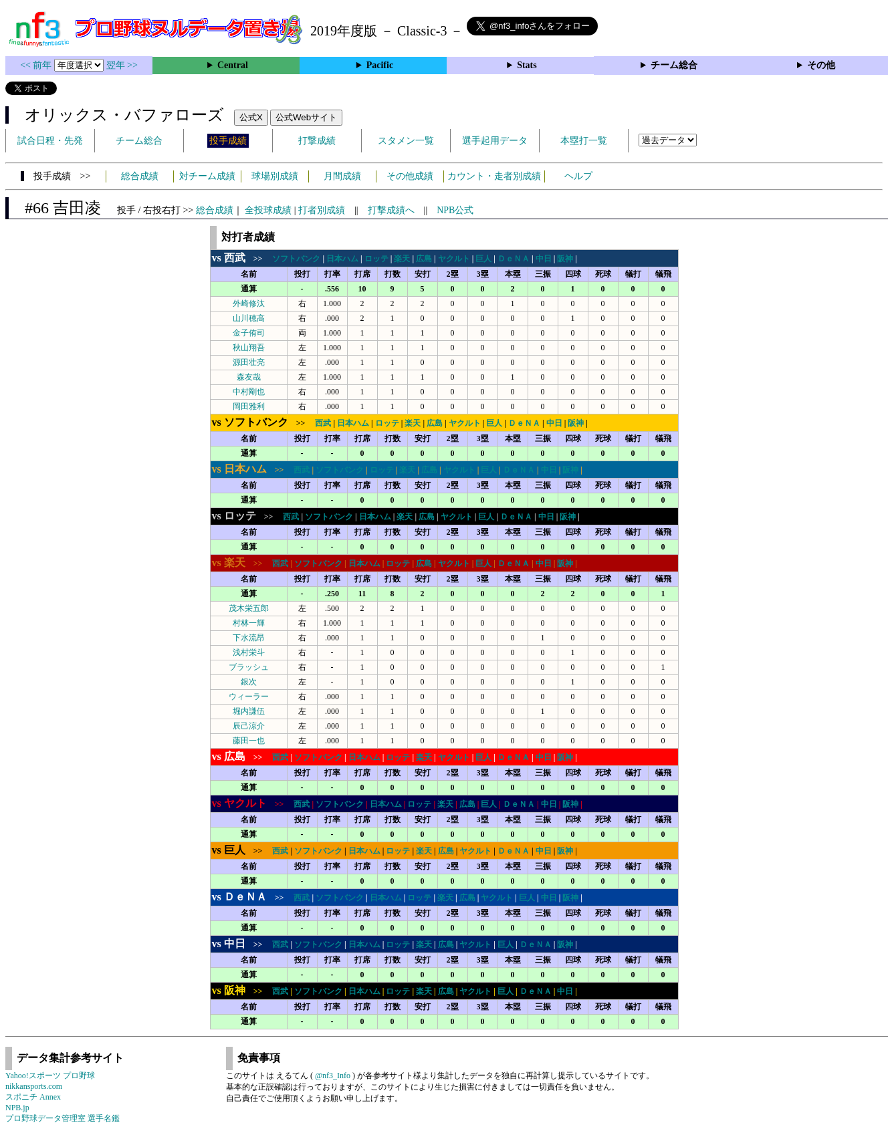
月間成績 (342, 176)
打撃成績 (317, 141)
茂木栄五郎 (249, 608)
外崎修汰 (249, 303)
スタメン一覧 (406, 141)
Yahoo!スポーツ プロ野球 (50, 1075)
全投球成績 (268, 210)
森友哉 (249, 377)
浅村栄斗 (249, 652)
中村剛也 (249, 391)
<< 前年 (37, 65)
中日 (544, 258)
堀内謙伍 (249, 711)
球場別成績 (274, 176)
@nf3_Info (332, 1075)
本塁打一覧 (583, 141)
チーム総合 (674, 65)
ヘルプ (578, 176)
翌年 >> (122, 65)
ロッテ (376, 258)
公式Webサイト (306, 117)
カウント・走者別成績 (494, 176)
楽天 (402, 258)
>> (241, 258)
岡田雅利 (249, 406)
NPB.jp (17, 1107)
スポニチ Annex (33, 1097)
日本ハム (342, 258)
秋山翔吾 (249, 347)
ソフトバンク (296, 258)
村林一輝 (249, 623)
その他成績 (409, 176)
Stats (527, 65)
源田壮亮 (249, 362)
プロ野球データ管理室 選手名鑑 (62, 1118)
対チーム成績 (207, 176)
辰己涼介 (249, 726)
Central (232, 65)
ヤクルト (454, 258)
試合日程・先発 (50, 141)
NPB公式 (455, 210)
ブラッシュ (249, 667)
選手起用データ (495, 141)
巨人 (483, 258)
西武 (323, 423)
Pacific (379, 65)
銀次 (249, 681)
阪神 (565, 258)
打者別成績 (321, 210)
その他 (821, 65)
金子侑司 (249, 333)
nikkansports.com (33, 1086)
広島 (424, 258)
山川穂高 (249, 318)
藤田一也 (249, 740)
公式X (251, 117)
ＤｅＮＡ (513, 258)
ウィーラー (249, 696)
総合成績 (139, 176)
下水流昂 (249, 637)
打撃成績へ (391, 210)
